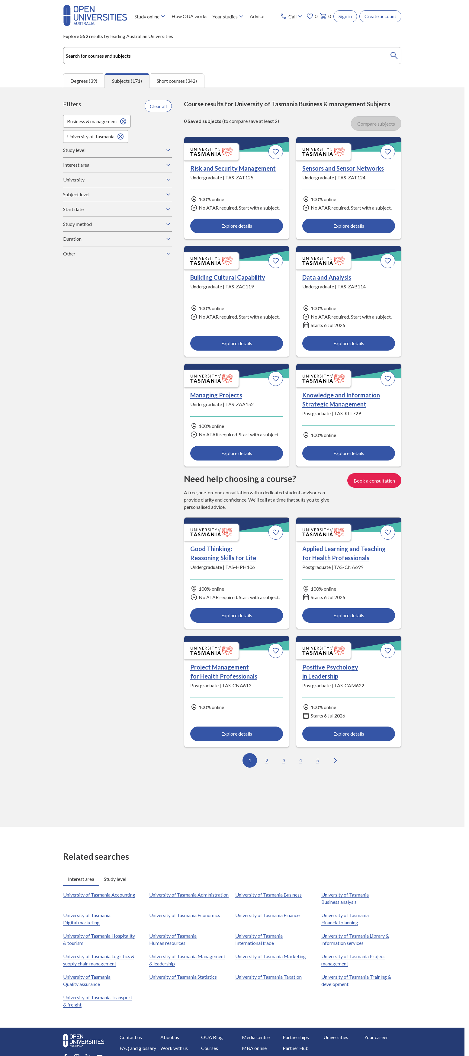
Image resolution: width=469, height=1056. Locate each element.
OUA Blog (212, 1037)
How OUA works (189, 16)
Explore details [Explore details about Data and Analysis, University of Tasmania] (348, 343)
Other (117, 253)
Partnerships (296, 1037)
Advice (257, 16)
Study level (117, 150)
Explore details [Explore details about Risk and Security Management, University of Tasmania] (236, 226)
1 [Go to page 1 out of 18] (250, 760)
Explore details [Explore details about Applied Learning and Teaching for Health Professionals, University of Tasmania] (348, 615)
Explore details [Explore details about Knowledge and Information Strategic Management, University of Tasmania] (348, 453)
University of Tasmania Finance (267, 915)
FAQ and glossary (138, 1048)
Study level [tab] (115, 879)
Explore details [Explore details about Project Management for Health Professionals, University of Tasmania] (236, 734)
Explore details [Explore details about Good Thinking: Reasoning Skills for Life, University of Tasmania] (236, 615)
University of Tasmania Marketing (270, 956)
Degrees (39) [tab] (83, 81)
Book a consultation (374, 480)
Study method (117, 224)
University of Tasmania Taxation (268, 977)
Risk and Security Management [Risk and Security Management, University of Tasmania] (233, 168)
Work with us (174, 1048)
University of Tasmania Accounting (99, 894)
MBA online (254, 1048)
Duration (117, 238)
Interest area (117, 165)
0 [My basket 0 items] (325, 16)
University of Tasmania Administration (189, 894)
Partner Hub (296, 1048)
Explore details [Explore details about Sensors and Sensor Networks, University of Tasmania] (348, 226)
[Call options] (292, 16)
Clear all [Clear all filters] (158, 106)
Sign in (345, 16)
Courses (209, 1048)
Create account (380, 16)
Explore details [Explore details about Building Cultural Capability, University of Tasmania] (236, 343)
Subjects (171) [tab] (127, 81)
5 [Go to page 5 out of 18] (317, 760)
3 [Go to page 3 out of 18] (283, 760)
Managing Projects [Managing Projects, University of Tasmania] (216, 395)
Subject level (117, 194)
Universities (335, 1037)
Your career (376, 1037)
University (117, 179)
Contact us (131, 1037)
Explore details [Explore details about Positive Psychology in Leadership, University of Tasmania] (348, 734)
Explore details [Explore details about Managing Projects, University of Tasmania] (236, 453)
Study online (150, 16)
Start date (117, 209)
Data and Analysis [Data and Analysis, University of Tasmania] (326, 277)
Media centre (256, 1037)
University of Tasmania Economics (184, 915)
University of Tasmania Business (268, 894)
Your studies (228, 16)
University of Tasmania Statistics (183, 977)
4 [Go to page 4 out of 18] (300, 760)
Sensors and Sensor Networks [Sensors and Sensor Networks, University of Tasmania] (343, 168)
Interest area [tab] (81, 879)
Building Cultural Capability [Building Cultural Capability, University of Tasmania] (227, 277)
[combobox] (232, 55)
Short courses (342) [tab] (177, 81)
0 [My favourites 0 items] (311, 16)
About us (169, 1037)
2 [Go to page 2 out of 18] (266, 760)
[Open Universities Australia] (95, 24)
